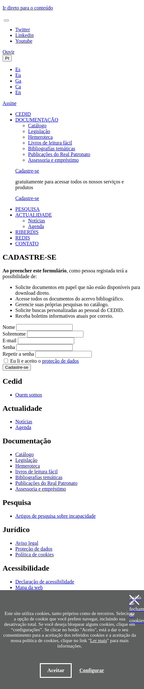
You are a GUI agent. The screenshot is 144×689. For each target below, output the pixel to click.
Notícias (36, 220)
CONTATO (27, 243)
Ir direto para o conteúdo (28, 8)
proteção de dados (60, 361)
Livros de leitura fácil (50, 142)
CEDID (23, 114)
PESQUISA (27, 209)
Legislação (39, 131)
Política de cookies (34, 554)
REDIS (22, 238)
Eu (18, 75)
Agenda (36, 226)
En (18, 92)
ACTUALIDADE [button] (33, 215)
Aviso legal (26, 543)
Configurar (91, 670)
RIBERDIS (27, 232)
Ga (18, 81)
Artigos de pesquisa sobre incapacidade (55, 516)
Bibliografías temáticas (51, 148)
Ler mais (98, 640)
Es (17, 69)
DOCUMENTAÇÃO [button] (36, 119)
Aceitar (55, 670)
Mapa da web (29, 587)
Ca (18, 86)
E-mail (10, 340)
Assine (10, 103)
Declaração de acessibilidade (44, 581)
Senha (9, 347)
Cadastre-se (27, 171)
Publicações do (59, 154)
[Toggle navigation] (6, 20)
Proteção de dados (33, 549)
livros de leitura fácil (36, 471)
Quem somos (28, 394)
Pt (7, 58)
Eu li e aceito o (44, 361)
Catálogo (37, 125)
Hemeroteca (40, 137)
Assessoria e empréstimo (53, 160)
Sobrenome (14, 334)
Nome (9, 327)
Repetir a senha (18, 354)
